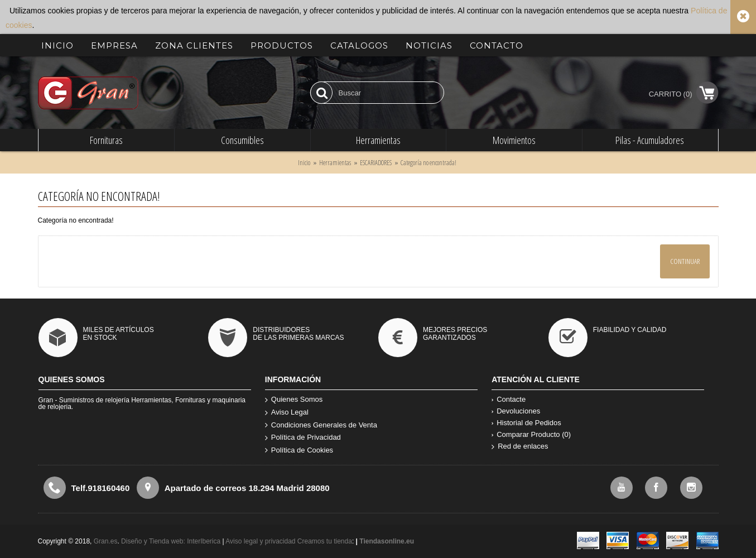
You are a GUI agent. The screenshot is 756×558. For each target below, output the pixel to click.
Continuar (685, 261)
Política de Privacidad (303, 437)
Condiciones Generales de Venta (321, 425)
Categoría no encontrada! (428, 162)
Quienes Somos (294, 400)
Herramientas (335, 162)
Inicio (304, 162)
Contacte (509, 399)
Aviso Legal (287, 412)
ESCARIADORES (376, 162)
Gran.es (106, 541)
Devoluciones (516, 411)
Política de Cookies (299, 450)
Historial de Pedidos (526, 423)
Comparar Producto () (531, 434)
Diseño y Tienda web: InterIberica (170, 541)
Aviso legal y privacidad (261, 541)
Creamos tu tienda (324, 541)
